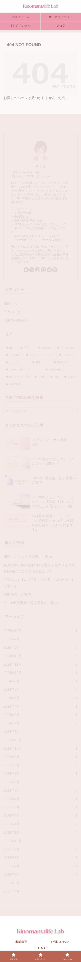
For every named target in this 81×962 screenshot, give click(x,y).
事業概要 (21, 942)
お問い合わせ (60, 942)
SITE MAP (40, 948)
